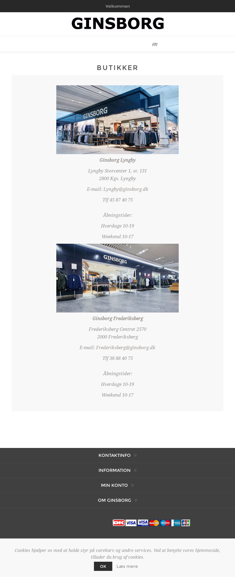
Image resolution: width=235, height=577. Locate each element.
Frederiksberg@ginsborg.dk (125, 347)
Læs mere (127, 566)
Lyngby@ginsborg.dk (125, 189)
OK (103, 566)
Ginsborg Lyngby (117, 160)
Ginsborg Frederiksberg (117, 318)
